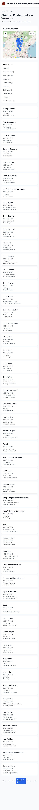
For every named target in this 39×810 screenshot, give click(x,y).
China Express (8, 216)
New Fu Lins (8, 739)
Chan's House (8, 162)
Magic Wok (7, 658)
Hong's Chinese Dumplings (13, 511)
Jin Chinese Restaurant (12, 565)
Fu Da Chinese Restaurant (13, 457)
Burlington (7, 90)
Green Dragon (8, 484)
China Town (7, 363)
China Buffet (8, 202)
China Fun (7, 243)
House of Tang (8, 538)
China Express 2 (9, 229)
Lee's (5, 605)
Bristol (6, 86)
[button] (21, 44)
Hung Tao (7, 551)
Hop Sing (6, 524)
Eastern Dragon (9, 430)
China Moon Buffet (10, 310)
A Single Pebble (9, 109)
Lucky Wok (7, 645)
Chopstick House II (10, 390)
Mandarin (7, 672)
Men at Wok (7, 699)
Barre (6, 68)
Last (35, 781)
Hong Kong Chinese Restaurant (15, 498)
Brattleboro (8, 83)
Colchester (7, 94)
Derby (6, 97)
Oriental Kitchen (9, 766)
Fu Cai (5, 444)
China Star (7, 337)
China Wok (7, 377)
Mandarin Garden (10, 685)
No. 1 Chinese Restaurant (13, 752)
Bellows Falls (8, 72)
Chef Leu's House (10, 176)
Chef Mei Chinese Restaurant (14, 189)
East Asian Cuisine (10, 404)
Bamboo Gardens (10, 149)
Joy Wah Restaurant (11, 591)
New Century (8, 712)
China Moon (8, 296)
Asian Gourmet (9, 135)
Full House (7, 471)
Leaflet (17, 57)
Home (3, 11)
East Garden (8, 417)
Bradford (7, 79)
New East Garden (10, 726)
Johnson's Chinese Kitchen (13, 578)
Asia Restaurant (9, 122)
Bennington (8, 75)
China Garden (8, 256)
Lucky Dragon (8, 632)
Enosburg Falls (9, 101)
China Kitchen (8, 283)
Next (29, 781)
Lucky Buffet (8, 618)
